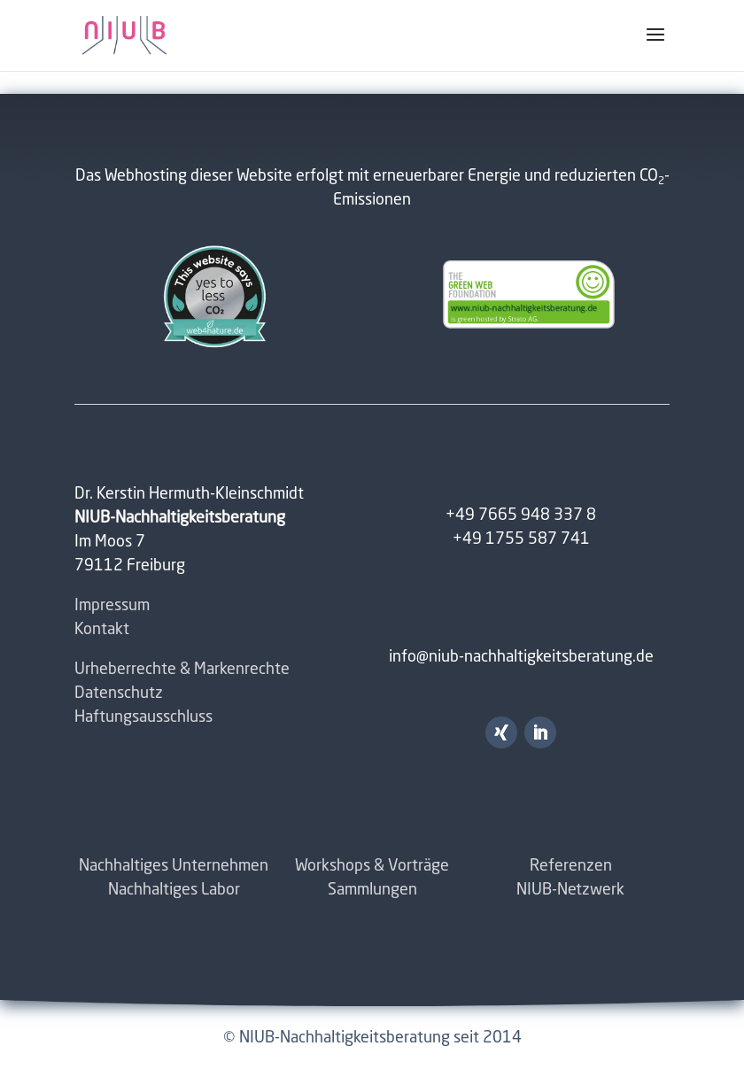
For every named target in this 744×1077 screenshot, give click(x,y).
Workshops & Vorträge (372, 866)
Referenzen (571, 866)
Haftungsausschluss (143, 717)
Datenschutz (118, 693)
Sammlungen (372, 890)
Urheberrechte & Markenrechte (182, 670)
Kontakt (101, 630)
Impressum (112, 606)
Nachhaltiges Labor (174, 890)
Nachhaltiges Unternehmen (173, 866)
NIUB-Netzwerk (570, 890)
